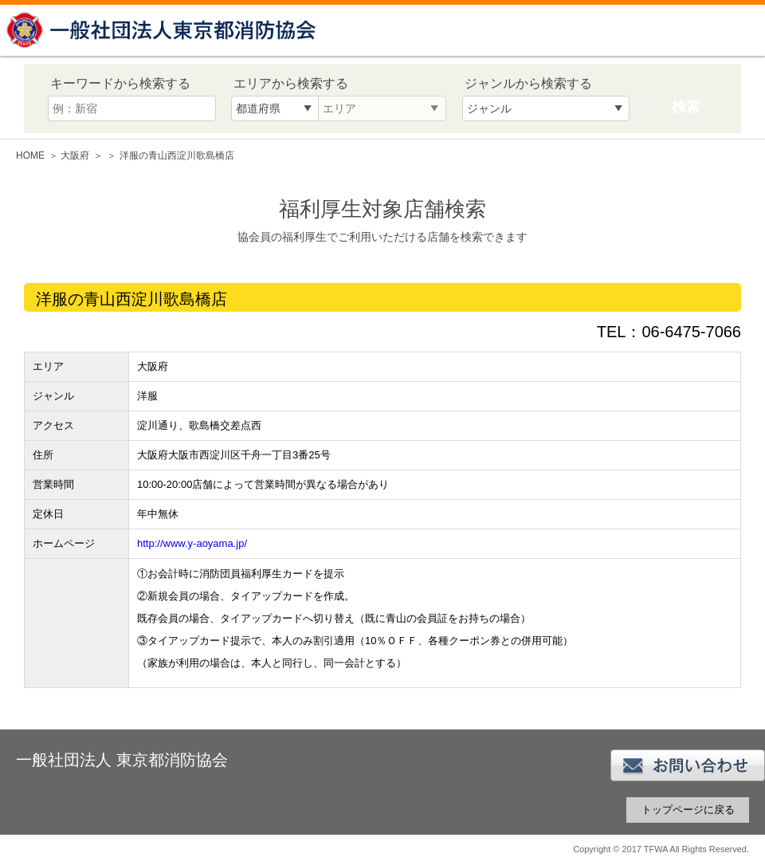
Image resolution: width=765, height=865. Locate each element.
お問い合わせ (687, 765)
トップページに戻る (688, 810)
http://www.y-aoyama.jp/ (192, 543)
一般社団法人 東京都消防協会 (163, 30)
